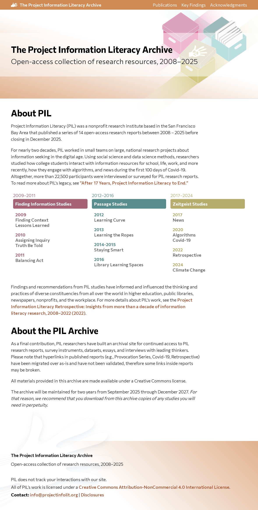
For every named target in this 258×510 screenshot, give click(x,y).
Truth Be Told (29, 245)
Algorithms (184, 234)
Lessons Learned (32, 225)
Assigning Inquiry (32, 240)
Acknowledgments (228, 4)
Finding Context (31, 219)
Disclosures (92, 494)
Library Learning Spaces (118, 264)
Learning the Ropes (113, 234)
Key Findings (193, 4)
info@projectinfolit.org (54, 494)
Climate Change (189, 269)
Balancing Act (29, 260)
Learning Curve (109, 219)
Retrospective (187, 255)
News (178, 219)
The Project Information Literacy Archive (60, 4)
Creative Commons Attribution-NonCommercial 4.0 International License (154, 487)
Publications (165, 4)
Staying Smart (108, 249)
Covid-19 (182, 240)
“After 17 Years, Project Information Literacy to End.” (134, 182)
